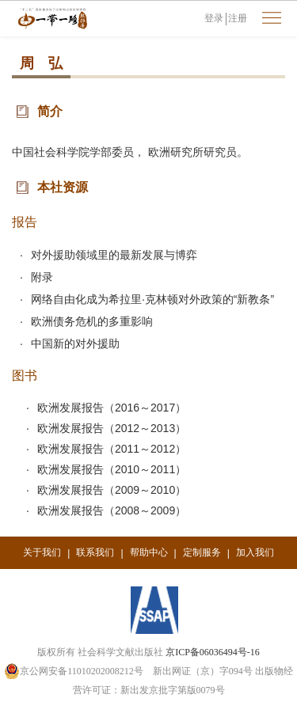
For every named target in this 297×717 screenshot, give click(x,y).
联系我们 (95, 552)
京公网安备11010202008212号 (73, 671)
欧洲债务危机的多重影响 (92, 321)
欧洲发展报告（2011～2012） (111, 448)
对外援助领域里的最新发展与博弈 (114, 254)
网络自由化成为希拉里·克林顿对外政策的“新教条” (152, 299)
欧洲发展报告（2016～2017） (111, 407)
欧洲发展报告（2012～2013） (111, 428)
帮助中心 (149, 552)
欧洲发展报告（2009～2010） (111, 490)
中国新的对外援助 (75, 343)
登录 (213, 18)
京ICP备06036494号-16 (213, 652)
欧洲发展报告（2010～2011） (111, 469)
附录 (42, 277)
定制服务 (202, 552)
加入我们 (255, 552)
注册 (237, 18)
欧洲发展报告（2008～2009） (111, 510)
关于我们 (42, 552)
